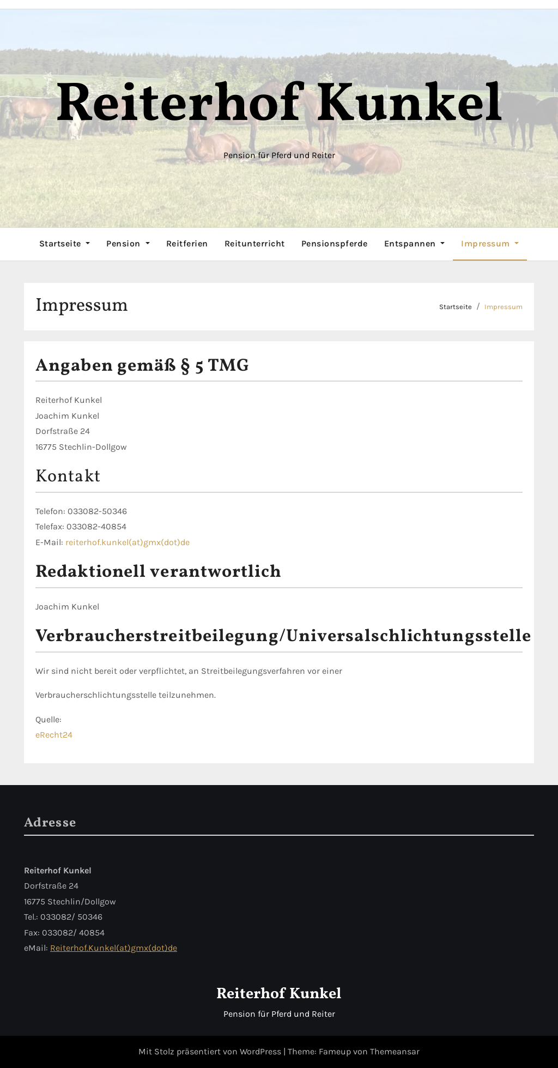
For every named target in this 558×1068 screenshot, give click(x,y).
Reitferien (187, 243)
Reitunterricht (255, 243)
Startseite (64, 243)
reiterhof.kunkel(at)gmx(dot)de (127, 542)
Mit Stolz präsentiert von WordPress (210, 1051)
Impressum (490, 243)
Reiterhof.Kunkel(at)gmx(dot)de (113, 948)
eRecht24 (53, 734)
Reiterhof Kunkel (279, 106)
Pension (127, 243)
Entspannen (414, 243)
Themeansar (395, 1051)
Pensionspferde (334, 243)
